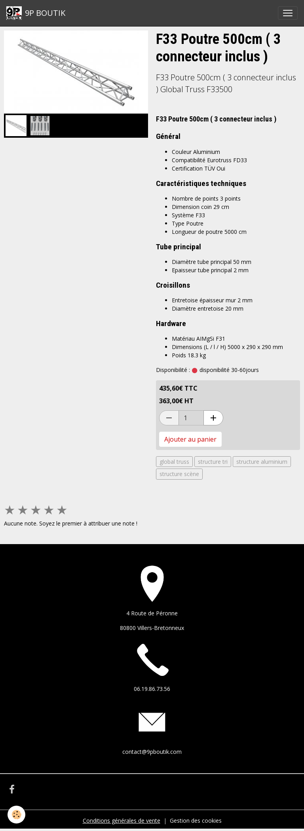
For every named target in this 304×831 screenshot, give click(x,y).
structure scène (179, 474)
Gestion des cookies (196, 820)
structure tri (213, 461)
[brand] (35, 13)
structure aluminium (261, 461)
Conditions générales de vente (121, 820)
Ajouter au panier (190, 439)
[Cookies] (17, 814)
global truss (174, 461)
